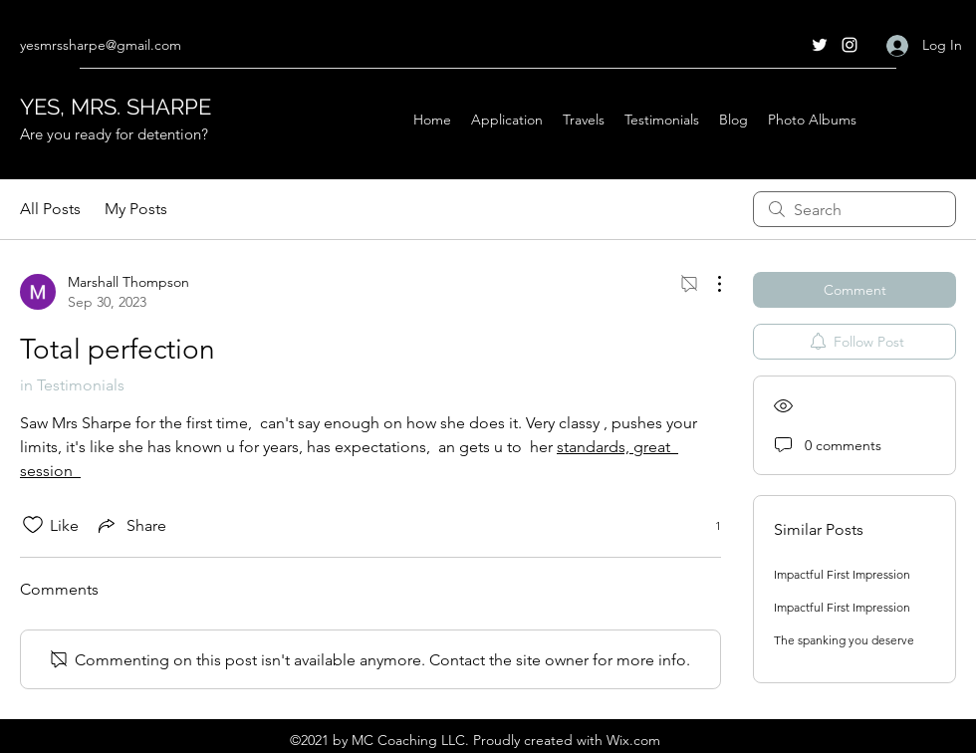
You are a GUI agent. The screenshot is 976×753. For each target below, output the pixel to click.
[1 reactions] (707, 525)
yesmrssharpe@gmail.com (100, 45)
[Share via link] (130, 525)
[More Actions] (709, 284)
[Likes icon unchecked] (33, 525)
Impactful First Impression (842, 574)
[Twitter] (820, 45)
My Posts (136, 208)
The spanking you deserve (844, 639)
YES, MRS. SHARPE (115, 107)
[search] (854, 209)
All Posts (50, 208)
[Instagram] (849, 45)
